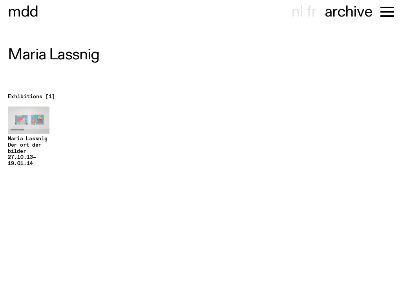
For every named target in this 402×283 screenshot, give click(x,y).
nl (297, 12)
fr (311, 12)
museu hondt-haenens (23, 12)
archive (349, 12)
